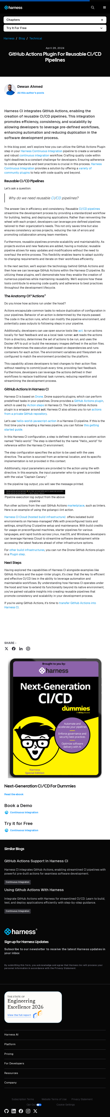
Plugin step (17, 554)
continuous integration (34, 155)
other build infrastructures (26, 550)
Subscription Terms (23, 1099)
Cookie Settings (66, 1104)
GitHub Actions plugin (88, 401)
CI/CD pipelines (89, 209)
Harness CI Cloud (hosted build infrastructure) (35, 517)
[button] (93, 7)
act (80, 330)
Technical (35, 38)
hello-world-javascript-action (36, 421)
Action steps (35, 405)
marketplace (76, 505)
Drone (39, 396)
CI (52, 198)
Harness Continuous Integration (41, 151)
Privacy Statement (82, 1099)
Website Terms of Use (54, 1099)
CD (58, 198)
